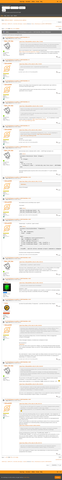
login (5, 5)
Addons (33, 1)
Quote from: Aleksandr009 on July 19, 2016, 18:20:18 (31, 366)
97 (10, 28)
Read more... (23, 184)
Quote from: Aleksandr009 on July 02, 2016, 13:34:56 (31, 106)
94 (6, 28)
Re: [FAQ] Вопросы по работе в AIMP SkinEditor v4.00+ (18, 219)
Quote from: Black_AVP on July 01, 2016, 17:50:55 (30, 63)
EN (60, 1)
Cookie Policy (26, 477)
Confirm (58, 477)
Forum (37, 1)
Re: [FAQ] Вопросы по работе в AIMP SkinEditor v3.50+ (18, 146)
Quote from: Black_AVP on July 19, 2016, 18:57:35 (30, 403)
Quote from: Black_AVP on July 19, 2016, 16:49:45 (30, 325)
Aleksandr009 (8, 63)
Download (28, 1)
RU (57, 1)
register (9, 5)
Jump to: (47, 465)
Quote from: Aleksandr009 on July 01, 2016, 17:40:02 (31, 41)
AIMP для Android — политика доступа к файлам (15, 20)
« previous (57, 26)
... (5, 28)
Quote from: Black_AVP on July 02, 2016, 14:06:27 (30, 129)
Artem (6, 303)
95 (7, 28)
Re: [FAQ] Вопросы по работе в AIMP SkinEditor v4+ (17, 37)
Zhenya (6, 282)
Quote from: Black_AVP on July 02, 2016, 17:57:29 (30, 181)
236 (14, 28)
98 (11, 28)
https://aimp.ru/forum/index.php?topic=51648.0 (29, 51)
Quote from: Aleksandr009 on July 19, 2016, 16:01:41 (31, 261)
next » (61, 26)
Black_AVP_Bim (8, 41)
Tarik (32, 23)
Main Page (22, 1)
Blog (41, 1)
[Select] (23, 153)
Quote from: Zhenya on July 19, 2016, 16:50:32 (29, 425)
